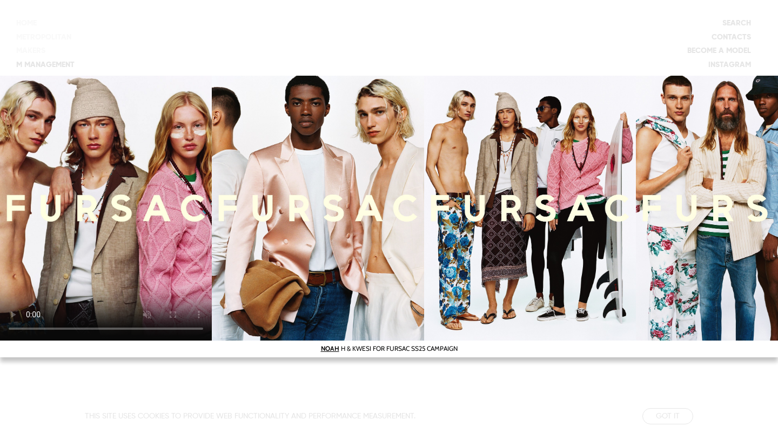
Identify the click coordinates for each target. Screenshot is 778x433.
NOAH (330, 348)
